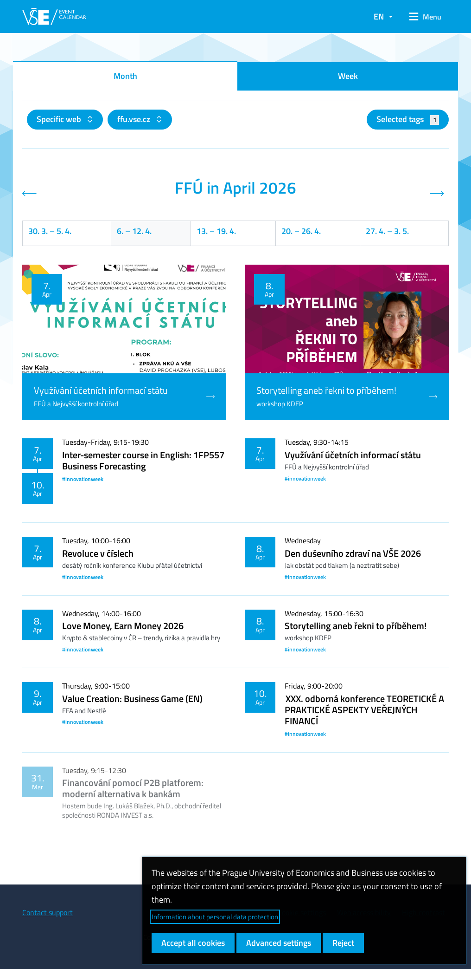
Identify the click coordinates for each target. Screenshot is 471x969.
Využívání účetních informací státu (353, 455)
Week (348, 76)
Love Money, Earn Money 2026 (123, 625)
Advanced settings (278, 942)
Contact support (47, 912)
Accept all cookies (193, 942)
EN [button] (379, 16)
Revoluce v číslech (98, 553)
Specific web (60, 119)
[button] (425, 16)
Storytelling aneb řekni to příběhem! (355, 625)
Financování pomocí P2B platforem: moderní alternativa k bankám (133, 788)
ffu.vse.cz (134, 119)
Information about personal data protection (215, 916)
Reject (343, 942)
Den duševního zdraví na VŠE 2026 (353, 553)
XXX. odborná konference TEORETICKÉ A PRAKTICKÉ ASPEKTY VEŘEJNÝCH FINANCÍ (364, 709)
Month (125, 76)
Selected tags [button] (407, 119)
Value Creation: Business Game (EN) (132, 698)
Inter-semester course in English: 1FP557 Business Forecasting (143, 460)
